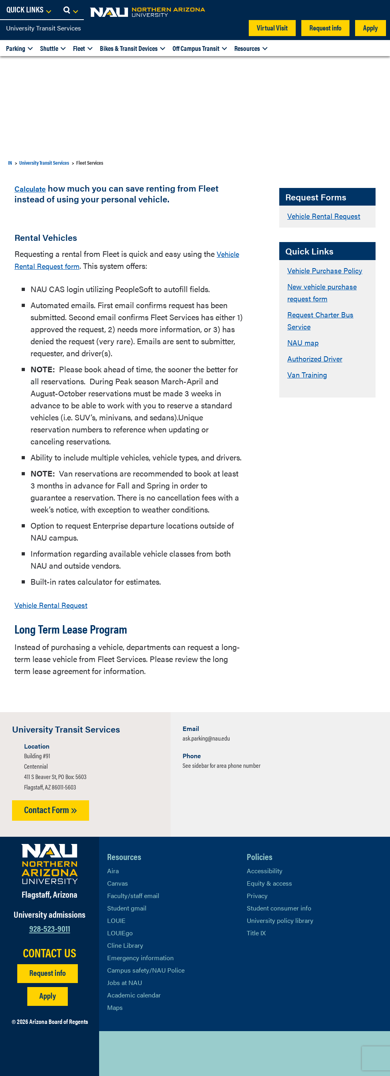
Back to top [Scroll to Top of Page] (344, 1053)
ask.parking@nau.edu (206, 737)
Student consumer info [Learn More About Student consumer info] (279, 906)
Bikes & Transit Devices (129, 48)
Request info (325, 27)
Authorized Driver (317, 370)
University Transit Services (43, 27)
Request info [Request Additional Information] (47, 971)
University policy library (280, 919)
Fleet (79, 48)
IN (10, 162)
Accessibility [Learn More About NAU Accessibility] (264, 869)
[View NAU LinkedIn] (145, 1053)
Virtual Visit (272, 27)
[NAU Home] (64, 12)
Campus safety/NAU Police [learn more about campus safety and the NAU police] (146, 969)
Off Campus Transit (196, 48)
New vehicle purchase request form (325, 304)
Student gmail (126, 906)
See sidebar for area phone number (221, 764)
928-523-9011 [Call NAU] (49, 927)
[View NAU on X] (113, 1053)
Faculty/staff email (133, 894)
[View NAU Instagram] (161, 1053)
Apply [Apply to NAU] (47, 994)
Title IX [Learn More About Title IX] (256, 931)
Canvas (117, 882)
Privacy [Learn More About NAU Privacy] (257, 894)
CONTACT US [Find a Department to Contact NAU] (49, 951)
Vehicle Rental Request (327, 215)
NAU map (304, 354)
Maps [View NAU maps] (115, 1006)
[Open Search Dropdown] (376, 10)
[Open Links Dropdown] (334, 10)
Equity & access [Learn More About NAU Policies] (269, 882)
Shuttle (49, 48)
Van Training (309, 386)
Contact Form (50, 808)
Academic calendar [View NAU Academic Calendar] (134, 993)
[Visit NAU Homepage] (49, 863)
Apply (370, 27)
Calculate (33, 188)
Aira (113, 869)
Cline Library (125, 944)
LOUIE (116, 919)
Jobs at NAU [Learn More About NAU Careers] (124, 981)
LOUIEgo (120, 931)
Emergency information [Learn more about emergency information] (140, 956)
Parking (15, 48)
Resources (247, 48)
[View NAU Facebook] (129, 1053)
